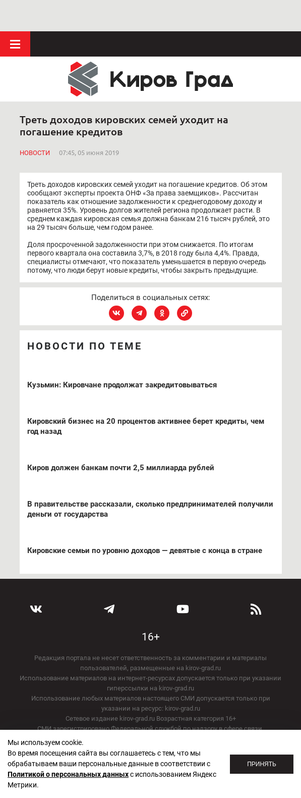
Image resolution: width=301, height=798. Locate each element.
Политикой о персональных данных (68, 774)
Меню (15, 12)
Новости (35, 121)
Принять (261, 764)
